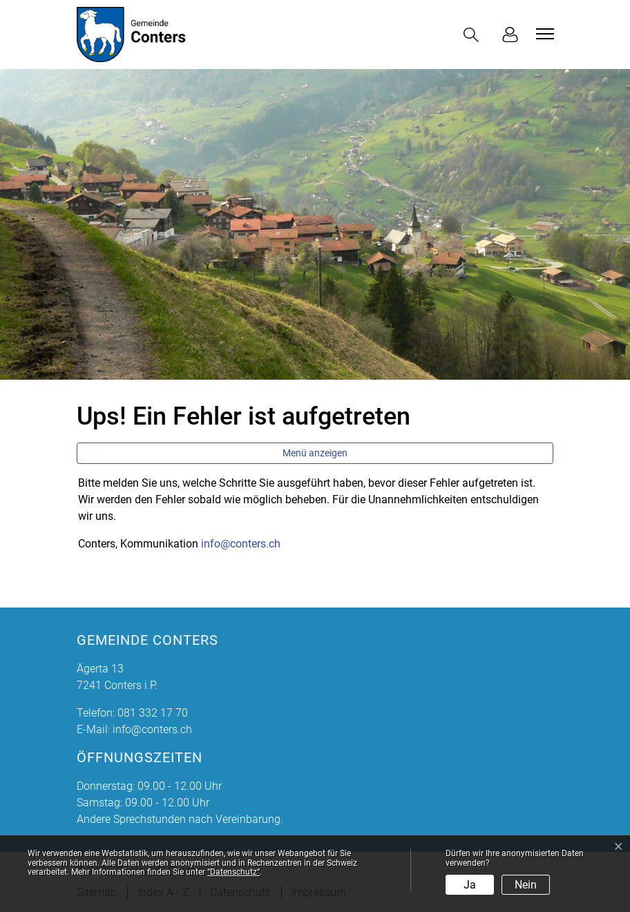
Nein (526, 884)
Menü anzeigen (315, 452)
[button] (474, 35)
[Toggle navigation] (543, 34)
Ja (470, 884)
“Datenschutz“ (233, 872)
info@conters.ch (240, 543)
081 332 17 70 (152, 712)
